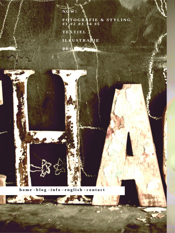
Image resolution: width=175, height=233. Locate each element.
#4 (89, 23)
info (56, 189)
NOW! (69, 11)
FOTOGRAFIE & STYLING (96, 19)
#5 (97, 23)
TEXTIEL (74, 32)
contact (96, 189)
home (25, 189)
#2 (73, 23)
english (74, 189)
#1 (65, 23)
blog (41, 189)
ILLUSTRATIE (81, 40)
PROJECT (75, 48)
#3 (81, 23)
